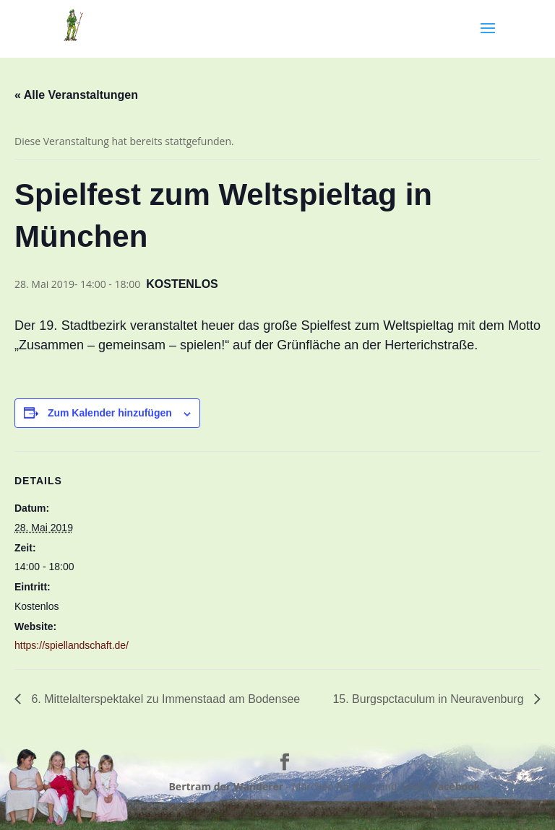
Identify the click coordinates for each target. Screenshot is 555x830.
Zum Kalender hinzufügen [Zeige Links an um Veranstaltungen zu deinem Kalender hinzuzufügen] (110, 413)
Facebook (456, 786)
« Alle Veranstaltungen (76, 95)
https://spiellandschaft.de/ (71, 645)
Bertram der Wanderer (225, 786)
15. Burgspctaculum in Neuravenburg (429, 699)
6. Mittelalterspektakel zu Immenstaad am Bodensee (164, 699)
